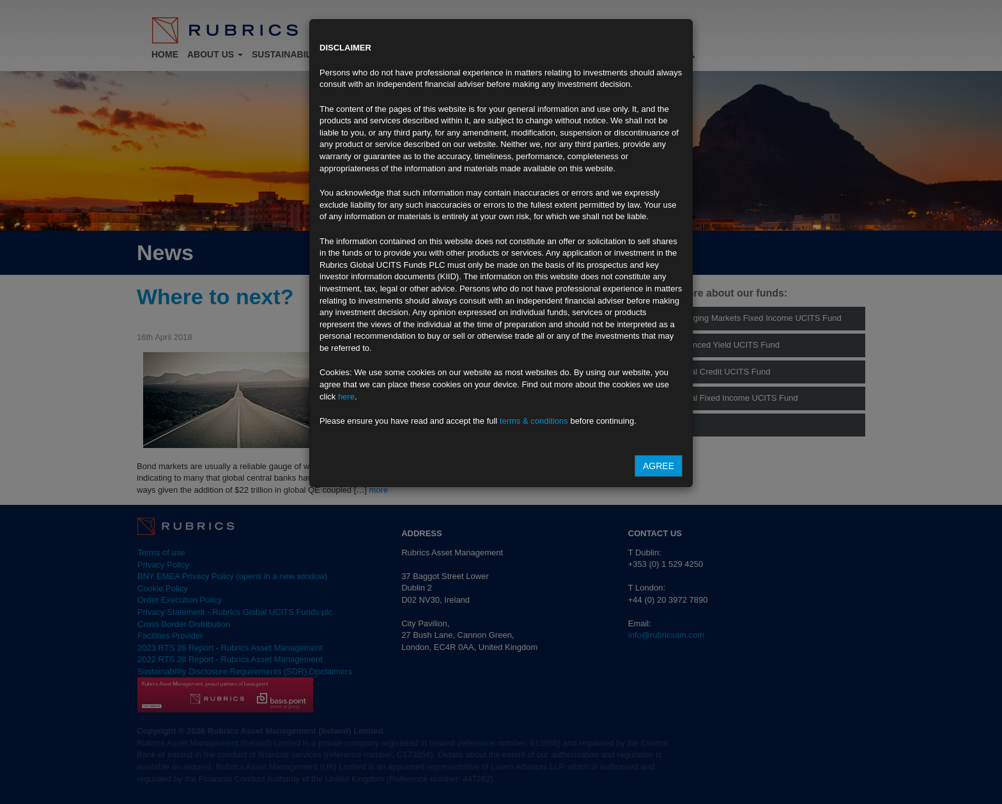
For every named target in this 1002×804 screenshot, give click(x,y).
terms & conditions (534, 421)
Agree (658, 466)
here (346, 396)
